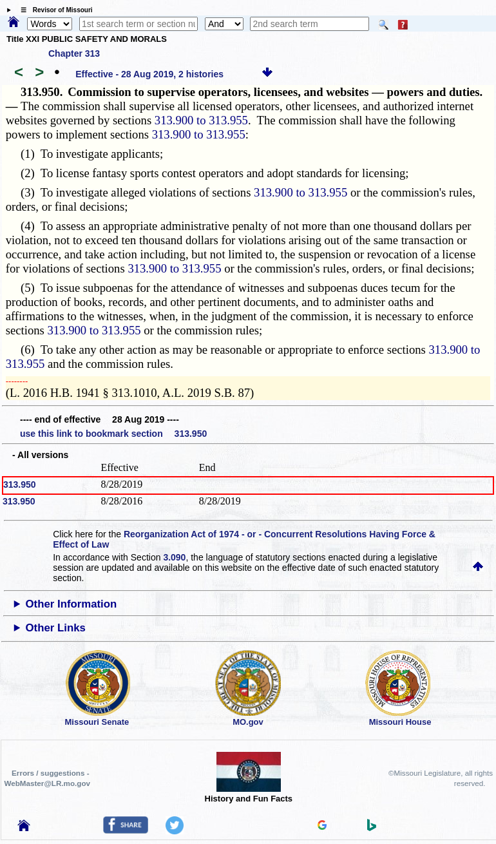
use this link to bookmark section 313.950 (113, 433)
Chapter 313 (74, 53)
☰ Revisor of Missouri (53, 10)
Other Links (56, 628)
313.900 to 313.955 (201, 120)
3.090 (174, 557)
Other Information (71, 604)
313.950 (19, 484)
